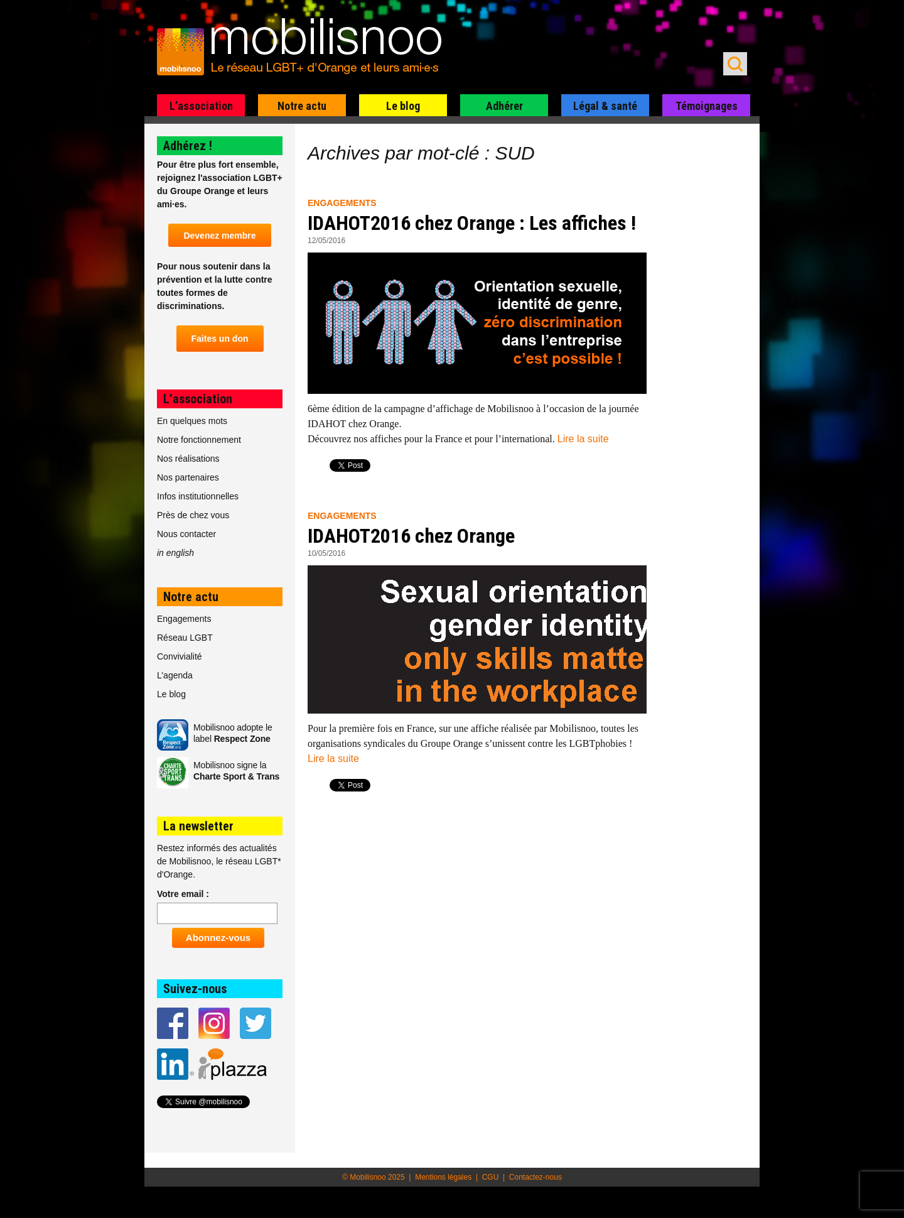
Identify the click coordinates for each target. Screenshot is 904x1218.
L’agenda (175, 675)
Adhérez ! (187, 145)
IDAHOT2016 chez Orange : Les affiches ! (472, 223)
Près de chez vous (193, 515)
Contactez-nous (535, 1177)
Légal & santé (605, 105)
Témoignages (706, 105)
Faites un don (220, 339)
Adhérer (504, 105)
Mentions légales (443, 1177)
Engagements (342, 203)
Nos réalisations (188, 459)
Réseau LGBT (185, 638)
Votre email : (183, 894)
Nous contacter (186, 534)
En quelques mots (192, 421)
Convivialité (179, 656)
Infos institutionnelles (198, 496)
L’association (201, 105)
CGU (490, 1177)
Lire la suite (583, 438)
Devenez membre (219, 236)
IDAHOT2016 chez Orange (411, 536)
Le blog (403, 105)
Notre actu (301, 105)
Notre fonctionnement (199, 440)
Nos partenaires (188, 477)
